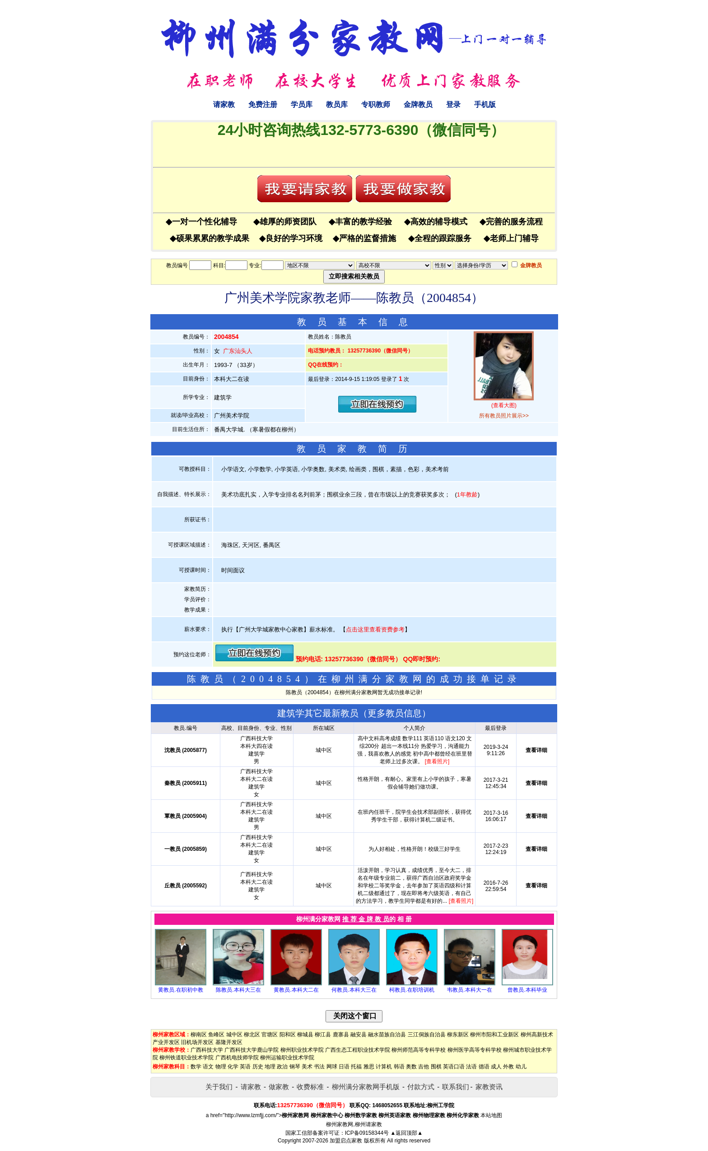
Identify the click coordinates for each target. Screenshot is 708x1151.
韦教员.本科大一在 (469, 990)
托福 (356, 1066)
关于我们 (219, 1087)
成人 (496, 1066)
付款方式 (420, 1087)
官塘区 (269, 1034)
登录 (453, 104)
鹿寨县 (341, 1034)
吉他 (423, 1066)
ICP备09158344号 (367, 1133)
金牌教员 (418, 104)
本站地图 (491, 1115)
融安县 (358, 1034)
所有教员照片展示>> (504, 416)
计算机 (384, 1066)
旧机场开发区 (197, 1042)
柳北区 (252, 1034)
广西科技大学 (207, 1050)
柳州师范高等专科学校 (418, 1050)
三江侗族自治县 (427, 1034)
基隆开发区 (228, 1042)
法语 (471, 1066)
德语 (484, 1066)
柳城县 (305, 1034)
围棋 (436, 1066)
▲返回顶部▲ (406, 1133)
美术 (307, 1066)
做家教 (279, 1087)
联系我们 (455, 1087)
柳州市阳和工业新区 (494, 1034)
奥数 (411, 1066)
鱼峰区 (216, 1034)
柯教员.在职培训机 (411, 990)
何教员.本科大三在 (353, 990)
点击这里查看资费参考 (375, 629)
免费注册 (262, 104)
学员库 (301, 104)
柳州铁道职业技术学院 (186, 1057)
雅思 (368, 1066)
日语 (344, 1066)
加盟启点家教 (346, 1140)
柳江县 (323, 1034)
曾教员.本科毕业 (527, 990)
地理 (270, 1066)
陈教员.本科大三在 (238, 990)
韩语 (399, 1066)
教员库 (337, 104)
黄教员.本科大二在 (296, 990)
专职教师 (375, 104)
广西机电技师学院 (237, 1057)
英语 (245, 1066)
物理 (220, 1066)
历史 (257, 1066)
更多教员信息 (395, 713)
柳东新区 (458, 1034)
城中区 (234, 1034)
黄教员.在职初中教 (180, 990)
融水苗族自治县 (387, 1034)
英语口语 (454, 1066)
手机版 (485, 104)
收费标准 (310, 1087)
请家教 (224, 104)
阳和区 (287, 1034)
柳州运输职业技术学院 (287, 1057)
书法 (319, 1066)
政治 (282, 1066)
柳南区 (199, 1034)
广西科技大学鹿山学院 (251, 1050)
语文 (208, 1066)
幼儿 (521, 1066)
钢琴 (294, 1066)
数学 (196, 1066)
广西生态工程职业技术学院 (357, 1050)
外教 (508, 1066)
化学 (233, 1066)
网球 (331, 1066)
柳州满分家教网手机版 (366, 1087)
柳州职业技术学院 (302, 1050)
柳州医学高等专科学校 (474, 1050)
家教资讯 (489, 1087)
